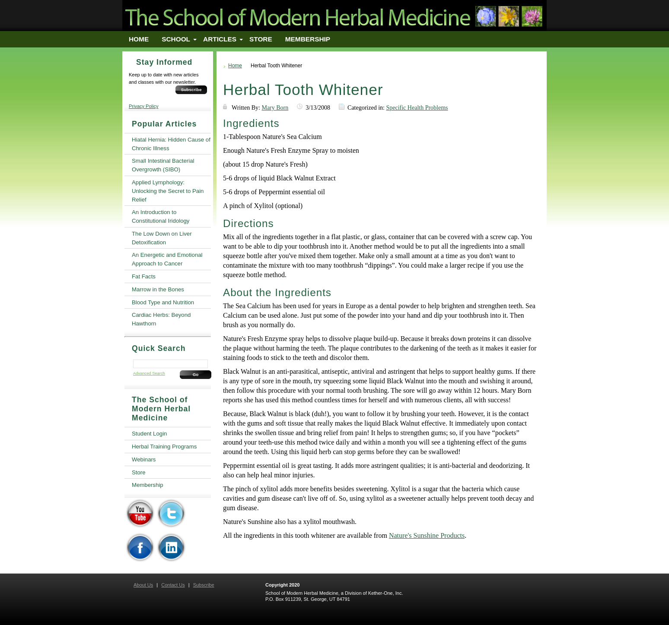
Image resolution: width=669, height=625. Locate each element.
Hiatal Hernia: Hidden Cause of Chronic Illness (171, 144)
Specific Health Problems (417, 107)
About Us (143, 584)
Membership (307, 39)
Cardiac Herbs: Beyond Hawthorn (161, 319)
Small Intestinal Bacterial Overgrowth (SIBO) (163, 165)
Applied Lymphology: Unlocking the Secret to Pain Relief (168, 191)
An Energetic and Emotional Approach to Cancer (167, 259)
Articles (219, 39)
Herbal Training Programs (164, 446)
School (176, 39)
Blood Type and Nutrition (163, 302)
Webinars (144, 459)
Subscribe (191, 89)
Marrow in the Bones (158, 289)
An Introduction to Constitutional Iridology (160, 216)
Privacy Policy (143, 106)
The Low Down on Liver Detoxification (162, 238)
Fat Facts (144, 276)
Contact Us (173, 584)
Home (139, 39)
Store (260, 39)
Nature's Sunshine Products (427, 535)
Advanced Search (149, 373)
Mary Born (274, 107)
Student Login (149, 433)
